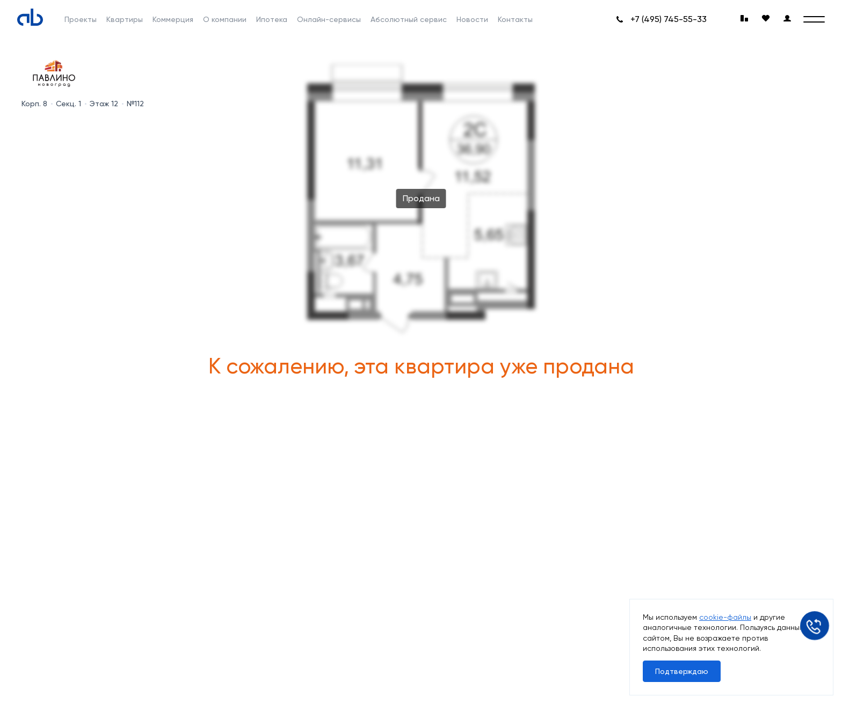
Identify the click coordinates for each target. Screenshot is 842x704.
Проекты (80, 19)
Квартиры (124, 19)
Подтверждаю (681, 671)
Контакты (515, 19)
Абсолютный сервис (409, 19)
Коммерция (173, 19)
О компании (224, 19)
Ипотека (271, 19)
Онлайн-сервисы (329, 19)
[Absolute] (30, 17)
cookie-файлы (725, 617)
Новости (472, 19)
